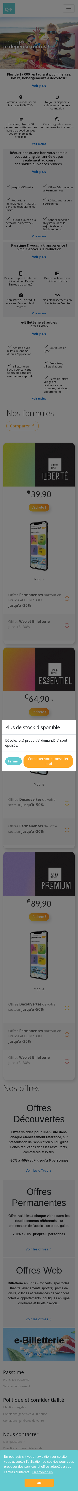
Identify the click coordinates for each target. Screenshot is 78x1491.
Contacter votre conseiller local (48, 761)
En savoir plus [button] (42, 1472)
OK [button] (39, 1483)
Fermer (13, 761)
